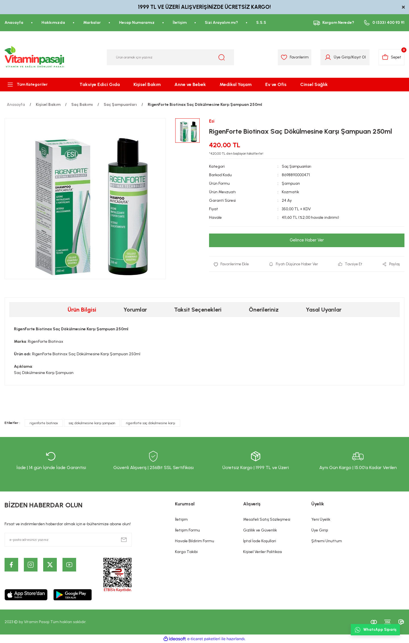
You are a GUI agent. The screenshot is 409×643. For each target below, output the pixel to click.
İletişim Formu (187, 530)
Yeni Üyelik (320, 519)
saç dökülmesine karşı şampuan (92, 423)
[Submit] (123, 540)
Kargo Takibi (186, 551)
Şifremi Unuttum (326, 541)
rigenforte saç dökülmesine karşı (150, 423)
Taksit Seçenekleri (198, 309)
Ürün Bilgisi (82, 309)
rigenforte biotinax (44, 423)
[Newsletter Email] (68, 540)
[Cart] (390, 57)
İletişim (181, 519)
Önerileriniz (264, 309)
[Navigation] (34, 84)
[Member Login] (325, 57)
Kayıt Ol (356, 57)
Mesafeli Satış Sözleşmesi (266, 519)
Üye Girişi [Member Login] (339, 57)
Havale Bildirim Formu (194, 541)
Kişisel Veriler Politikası (262, 551)
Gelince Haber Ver (306, 240)
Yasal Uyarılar (323, 309)
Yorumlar (135, 309)
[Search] (170, 57)
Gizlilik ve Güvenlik (260, 530)
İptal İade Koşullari (259, 541)
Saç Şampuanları (298, 166)
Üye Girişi (319, 530)
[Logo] (35, 57)
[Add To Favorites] (232, 264)
